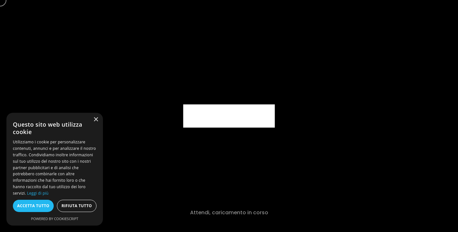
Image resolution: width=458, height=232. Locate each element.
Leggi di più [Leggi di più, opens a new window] (38, 193)
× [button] (95, 119)
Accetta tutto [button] (33, 205)
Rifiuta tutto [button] (76, 205)
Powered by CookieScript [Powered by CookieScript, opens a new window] (54, 218)
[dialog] (54, 169)
